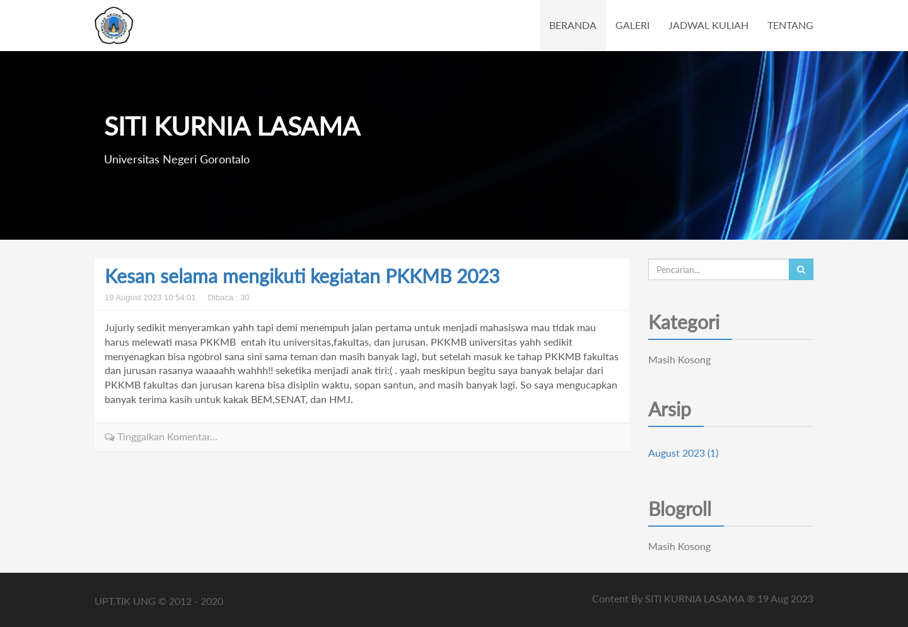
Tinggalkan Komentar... (161, 436)
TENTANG (790, 25)
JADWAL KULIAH (708, 25)
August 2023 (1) (683, 453)
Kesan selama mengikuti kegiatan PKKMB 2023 (302, 275)
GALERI (632, 25)
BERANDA (573, 25)
